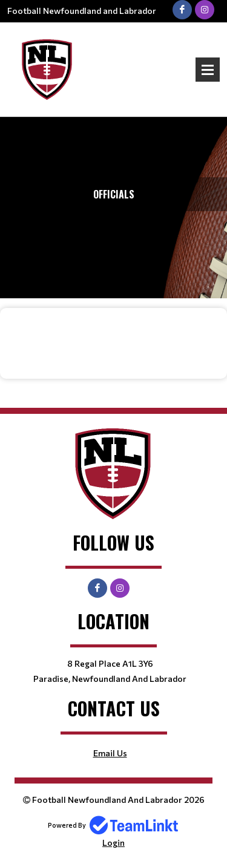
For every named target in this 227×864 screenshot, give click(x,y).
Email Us (110, 753)
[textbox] (113, 334)
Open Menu (208, 69)
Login (113, 842)
